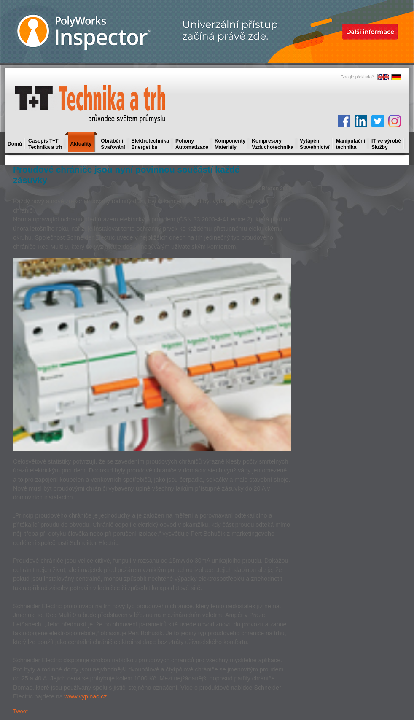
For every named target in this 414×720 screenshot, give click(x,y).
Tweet (20, 711)
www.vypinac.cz (86, 696)
